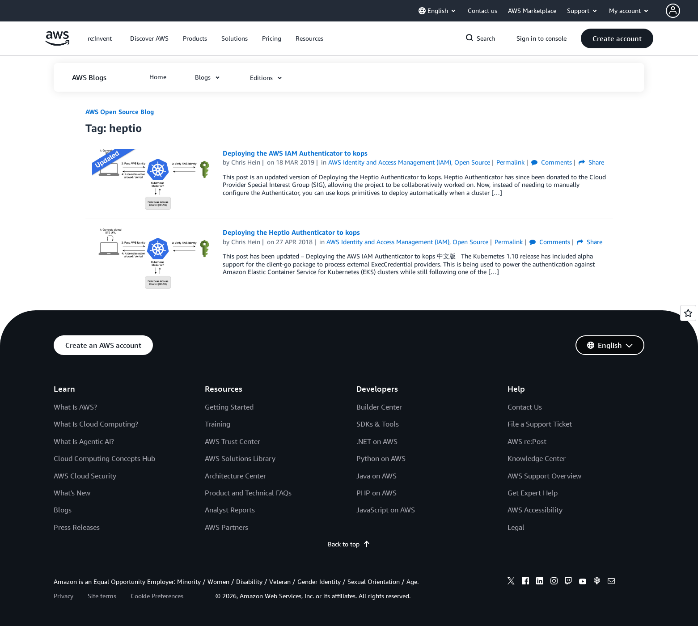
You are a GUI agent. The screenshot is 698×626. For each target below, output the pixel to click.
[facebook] (525, 582)
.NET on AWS (377, 441)
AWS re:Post (527, 441)
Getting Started (229, 406)
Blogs (63, 509)
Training (217, 423)
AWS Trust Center (232, 441)
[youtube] (582, 582)
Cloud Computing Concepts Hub (104, 458)
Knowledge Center (537, 458)
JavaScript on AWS (385, 509)
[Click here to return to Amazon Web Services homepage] (57, 43)
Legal (516, 527)
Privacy (63, 596)
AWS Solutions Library (240, 458)
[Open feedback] (688, 313)
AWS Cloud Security (85, 475)
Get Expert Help (533, 492)
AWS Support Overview (544, 475)
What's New (72, 492)
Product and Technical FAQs (248, 492)
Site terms (102, 596)
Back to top (349, 544)
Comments (551, 162)
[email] (611, 582)
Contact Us (525, 406)
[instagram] (554, 582)
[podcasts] (597, 582)
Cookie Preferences (157, 596)
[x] (511, 582)
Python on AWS (381, 458)
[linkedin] (539, 582)
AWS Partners (226, 527)
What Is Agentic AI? (84, 441)
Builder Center (379, 406)
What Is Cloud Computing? (96, 423)
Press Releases (77, 527)
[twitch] (568, 582)
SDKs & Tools (377, 423)
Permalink (510, 162)
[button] (682, 10)
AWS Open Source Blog (119, 111)
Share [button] (591, 162)
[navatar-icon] (673, 11)
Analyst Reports (230, 509)
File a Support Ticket (540, 423)
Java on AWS (376, 475)
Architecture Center (235, 475)
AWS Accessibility (535, 509)
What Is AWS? (75, 406)
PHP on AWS (376, 492)
